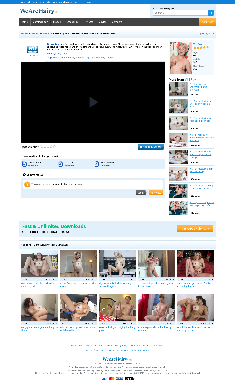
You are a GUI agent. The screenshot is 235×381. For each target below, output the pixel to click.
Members (116, 21)
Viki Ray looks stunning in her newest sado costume (201, 188)
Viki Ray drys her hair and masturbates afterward (200, 87)
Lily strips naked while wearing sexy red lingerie (115, 285)
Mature (109, 57)
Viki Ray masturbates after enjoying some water (200, 104)
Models (57, 21)
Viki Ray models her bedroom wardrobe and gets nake (202, 138)
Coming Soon (40, 21)
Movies (102, 21)
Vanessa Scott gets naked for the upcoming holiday (194, 285)
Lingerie (100, 57)
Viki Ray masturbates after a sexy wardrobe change (200, 154)
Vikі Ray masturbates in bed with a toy (201, 170)
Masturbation (60, 57)
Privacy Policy (121, 345)
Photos (89, 21)
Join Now (156, 192)
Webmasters (135, 345)
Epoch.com (51, 373)
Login (140, 192)
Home (24, 21)
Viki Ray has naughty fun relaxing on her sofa (202, 204)
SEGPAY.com (143, 373)
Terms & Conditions (104, 345)
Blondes (80, 57)
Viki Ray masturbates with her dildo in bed (200, 119)
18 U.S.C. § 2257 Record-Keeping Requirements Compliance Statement (117, 350)
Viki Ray (47, 33)
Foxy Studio (62, 53)
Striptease (90, 57)
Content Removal (191, 373)
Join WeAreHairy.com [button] (195, 229)
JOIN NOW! (208, 21)
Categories (72, 21)
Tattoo (71, 57)
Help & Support (86, 345)
